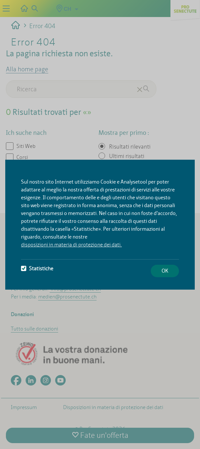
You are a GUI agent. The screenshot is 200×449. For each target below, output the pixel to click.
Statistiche (37, 268)
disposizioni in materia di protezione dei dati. (71, 244)
